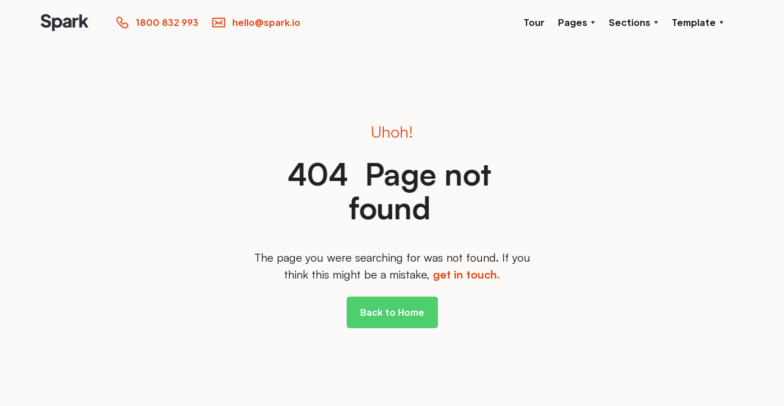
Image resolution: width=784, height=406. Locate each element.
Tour (534, 22)
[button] (576, 22)
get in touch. (466, 274)
